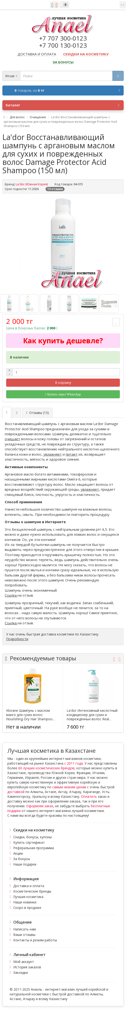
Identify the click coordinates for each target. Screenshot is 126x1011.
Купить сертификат (29, 842)
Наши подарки (24, 864)
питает (72, 454)
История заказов (27, 967)
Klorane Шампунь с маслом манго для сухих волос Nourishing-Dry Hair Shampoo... (30, 714)
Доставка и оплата (28, 886)
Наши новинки (24, 902)
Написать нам (24, 929)
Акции (18, 853)
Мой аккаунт (23, 961)
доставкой (15, 791)
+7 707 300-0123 (63, 38)
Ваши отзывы (24, 934)
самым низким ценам (69, 787)
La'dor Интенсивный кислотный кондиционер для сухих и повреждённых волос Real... (92, 714)
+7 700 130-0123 (63, 45)
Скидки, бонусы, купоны (32, 837)
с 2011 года (73, 763)
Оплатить (89, 796)
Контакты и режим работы (35, 940)
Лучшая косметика (28, 896)
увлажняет (52, 454)
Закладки (20, 972)
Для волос (17, 117)
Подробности (17, 639)
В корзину (63, 382)
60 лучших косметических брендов (46, 768)
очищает (12, 438)
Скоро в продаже (27, 907)
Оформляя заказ (39, 806)
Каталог (62, 105)
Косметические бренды (32, 891)
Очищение (38, 117)
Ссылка (11, 595)
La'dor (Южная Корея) (32, 184)
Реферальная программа (33, 848)
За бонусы (21, 859)
